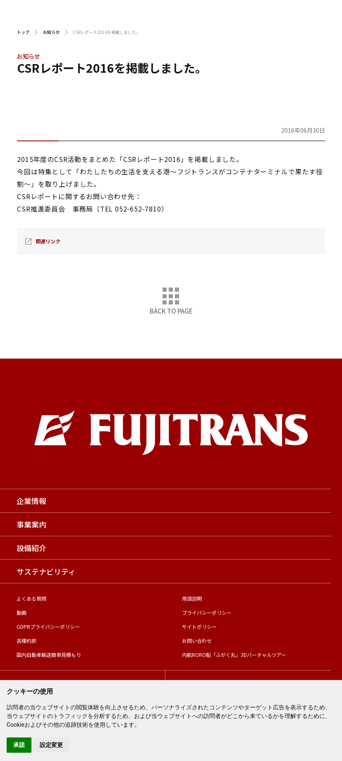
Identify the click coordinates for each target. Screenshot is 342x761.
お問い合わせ (197, 640)
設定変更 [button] (51, 745)
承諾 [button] (19, 745)
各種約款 (26, 640)
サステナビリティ (46, 571)
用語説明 (192, 598)
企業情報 (31, 500)
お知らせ (51, 32)
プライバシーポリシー (207, 612)
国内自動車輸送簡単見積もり (49, 654)
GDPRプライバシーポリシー (48, 626)
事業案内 (31, 524)
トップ (23, 32)
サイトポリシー (199, 626)
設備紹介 (31, 547)
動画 (21, 612)
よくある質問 (31, 598)
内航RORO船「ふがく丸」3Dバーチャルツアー (234, 654)
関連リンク (48, 241)
